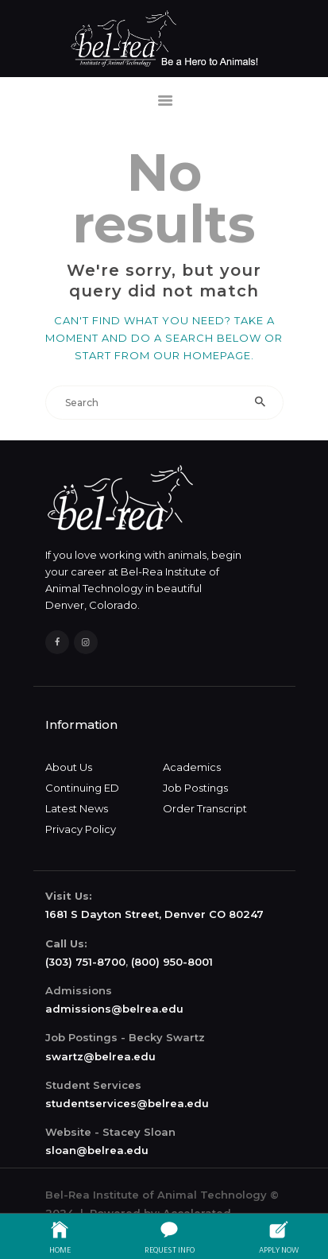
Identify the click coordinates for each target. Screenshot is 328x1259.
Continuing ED (82, 787)
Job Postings (195, 787)
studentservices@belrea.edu (127, 1103)
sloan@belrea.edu (97, 1150)
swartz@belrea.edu (100, 1056)
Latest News (76, 808)
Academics (192, 767)
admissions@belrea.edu (114, 1008)
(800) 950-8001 (172, 961)
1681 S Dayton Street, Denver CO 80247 (154, 914)
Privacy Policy (80, 829)
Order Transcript (205, 808)
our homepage (202, 355)
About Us (68, 767)
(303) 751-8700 (85, 961)
